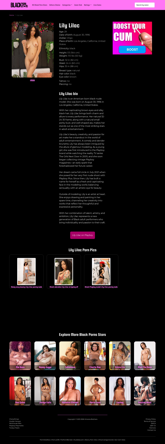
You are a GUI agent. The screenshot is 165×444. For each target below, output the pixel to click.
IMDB (32, 80)
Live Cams (97, 5)
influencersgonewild (105, 440)
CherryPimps (14, 419)
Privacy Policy (151, 419)
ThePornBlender (66, 440)
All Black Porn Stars (39, 5)
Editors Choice (54, 5)
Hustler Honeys (15, 421)
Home (11, 15)
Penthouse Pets (15, 423)
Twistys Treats (14, 428)
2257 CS (153, 426)
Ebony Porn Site (91, 440)
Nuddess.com (79, 440)
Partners (152, 428)
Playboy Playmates (16, 426)
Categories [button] (66, 5)
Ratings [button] (87, 5)
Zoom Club (78, 5)
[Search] (145, 4)
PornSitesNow (45, 440)
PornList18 (55, 440)
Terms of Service (150, 421)
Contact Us (151, 430)
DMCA (153, 423)
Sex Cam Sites (120, 440)
